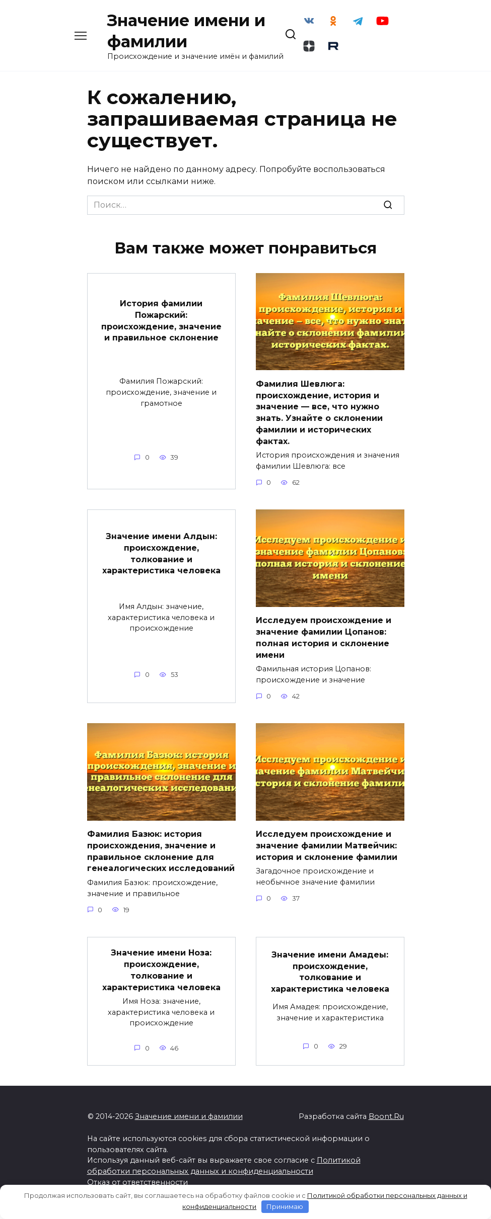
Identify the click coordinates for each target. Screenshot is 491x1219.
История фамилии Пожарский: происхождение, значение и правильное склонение (161, 329)
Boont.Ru (386, 1122)
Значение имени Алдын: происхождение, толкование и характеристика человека (161, 561)
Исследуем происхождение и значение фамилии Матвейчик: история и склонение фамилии (326, 853)
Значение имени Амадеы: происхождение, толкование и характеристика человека (330, 978)
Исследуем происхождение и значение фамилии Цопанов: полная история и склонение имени (323, 645)
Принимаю (284, 1206)
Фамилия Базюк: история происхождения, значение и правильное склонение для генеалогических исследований (161, 858)
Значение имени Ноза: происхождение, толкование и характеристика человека (161, 976)
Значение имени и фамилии (189, 1122)
